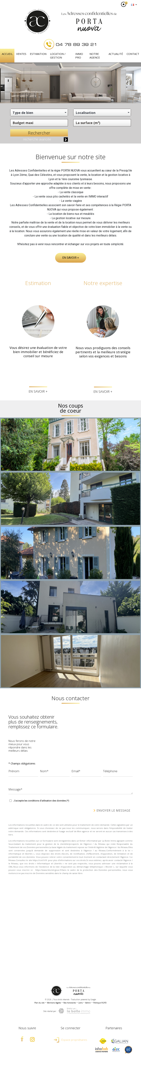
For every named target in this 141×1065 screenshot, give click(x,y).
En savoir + (70, 257)
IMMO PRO (79, 55)
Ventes (21, 54)
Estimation (38, 54)
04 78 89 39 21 (76, 44)
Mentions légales (54, 1002)
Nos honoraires (69, 1002)
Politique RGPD (100, 1002)
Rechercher (39, 133)
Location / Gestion (58, 55)
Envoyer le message (111, 810)
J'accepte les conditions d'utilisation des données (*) (41, 800)
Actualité (116, 54)
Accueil (7, 54)
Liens (80, 1002)
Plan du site (39, 1002)
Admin (88, 1002)
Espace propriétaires (70, 1040)
